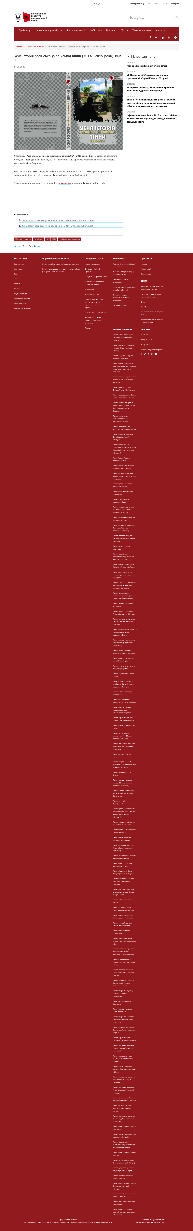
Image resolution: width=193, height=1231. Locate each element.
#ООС (54, 239)
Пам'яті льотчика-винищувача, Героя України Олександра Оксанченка (124, 793)
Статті (143, 302)
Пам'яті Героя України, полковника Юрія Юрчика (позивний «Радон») (122, 736)
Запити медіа (146, 274)
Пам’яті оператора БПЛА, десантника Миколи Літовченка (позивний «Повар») (125, 764)
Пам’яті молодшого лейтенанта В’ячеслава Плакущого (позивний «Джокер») (124, 528)
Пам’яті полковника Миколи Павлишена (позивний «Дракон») (123, 881)
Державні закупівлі (92, 294)
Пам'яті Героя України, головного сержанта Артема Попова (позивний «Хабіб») (123, 596)
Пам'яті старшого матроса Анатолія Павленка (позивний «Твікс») (124, 1069)
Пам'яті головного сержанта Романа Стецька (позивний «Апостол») (123, 1048)
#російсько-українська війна (69, 239)
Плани (16, 274)
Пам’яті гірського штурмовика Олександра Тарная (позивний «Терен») (124, 1030)
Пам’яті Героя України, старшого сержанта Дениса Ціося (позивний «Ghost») (125, 632)
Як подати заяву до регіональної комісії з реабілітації (121, 297)
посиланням (65, 183)
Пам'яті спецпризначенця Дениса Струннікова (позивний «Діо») (124, 941)
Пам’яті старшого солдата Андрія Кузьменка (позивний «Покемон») (124, 1212)
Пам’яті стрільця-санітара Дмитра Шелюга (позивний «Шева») (123, 1058)
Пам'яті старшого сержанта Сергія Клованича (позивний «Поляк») (123, 972)
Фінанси (88, 328)
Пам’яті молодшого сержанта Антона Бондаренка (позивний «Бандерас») (124, 476)
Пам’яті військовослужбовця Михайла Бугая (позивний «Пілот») (123, 348)
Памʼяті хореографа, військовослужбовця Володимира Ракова (120, 419)
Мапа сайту (153, 3)
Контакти (160, 30)
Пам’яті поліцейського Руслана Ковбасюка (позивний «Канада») (124, 1186)
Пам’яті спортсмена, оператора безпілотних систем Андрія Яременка (124, 379)
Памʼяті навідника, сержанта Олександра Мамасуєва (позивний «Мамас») (123, 983)
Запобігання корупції (22, 298)
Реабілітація (95, 30)
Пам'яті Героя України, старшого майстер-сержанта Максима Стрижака (123, 556)
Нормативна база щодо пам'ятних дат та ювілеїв (60, 264)
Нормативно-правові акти (49, 30)
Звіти (16, 279)
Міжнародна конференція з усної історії (153, 64)
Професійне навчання (22, 308)
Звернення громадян (92, 264)
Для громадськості (75, 30)
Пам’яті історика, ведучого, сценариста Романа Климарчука (123, 993)
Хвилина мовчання (141, 30)
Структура (18, 269)
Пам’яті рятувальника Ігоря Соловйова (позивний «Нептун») (123, 437)
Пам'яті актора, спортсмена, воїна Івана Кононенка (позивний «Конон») (123, 509)
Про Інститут (25, 30)
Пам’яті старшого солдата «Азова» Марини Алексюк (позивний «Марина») (122, 783)
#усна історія (38, 239)
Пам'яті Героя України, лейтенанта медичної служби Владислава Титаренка (124, 1144)
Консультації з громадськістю (96, 277)
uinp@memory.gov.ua (155, 350)
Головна (19, 46)
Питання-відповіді (120, 305)
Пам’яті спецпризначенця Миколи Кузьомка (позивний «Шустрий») (123, 575)
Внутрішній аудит (20, 294)
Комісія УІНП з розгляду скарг (96, 312)
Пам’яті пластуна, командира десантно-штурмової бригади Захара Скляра (124, 892)
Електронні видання (35, 46)
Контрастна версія (171, 3)
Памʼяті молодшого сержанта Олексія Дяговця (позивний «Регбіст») (124, 621)
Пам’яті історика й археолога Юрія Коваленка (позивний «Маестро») (123, 1019)
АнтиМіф (144, 307)
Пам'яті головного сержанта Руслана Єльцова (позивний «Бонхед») (123, 1090)
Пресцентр (111, 30)
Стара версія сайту (136, 3)
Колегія (17, 284)
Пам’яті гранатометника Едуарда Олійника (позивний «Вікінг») (124, 962)
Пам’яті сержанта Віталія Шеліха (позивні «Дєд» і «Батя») (122, 1108)
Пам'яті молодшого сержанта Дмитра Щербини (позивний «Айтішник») (124, 1119)
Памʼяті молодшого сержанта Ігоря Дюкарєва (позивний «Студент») (124, 746)
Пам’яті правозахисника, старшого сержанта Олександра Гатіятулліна (122, 710)
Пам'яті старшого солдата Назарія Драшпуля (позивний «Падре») (124, 538)
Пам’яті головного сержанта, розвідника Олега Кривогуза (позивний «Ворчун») (123, 684)
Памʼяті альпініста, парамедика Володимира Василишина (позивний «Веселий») (124, 585)
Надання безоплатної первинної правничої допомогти (93, 320)
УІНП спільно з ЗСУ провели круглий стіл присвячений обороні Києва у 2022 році (153, 75)
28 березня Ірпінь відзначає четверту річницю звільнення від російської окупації (153, 87)
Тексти (124, 30)
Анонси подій (146, 269)
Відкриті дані (90, 289)
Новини (144, 264)
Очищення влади (20, 303)
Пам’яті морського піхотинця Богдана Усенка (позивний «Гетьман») (123, 848)
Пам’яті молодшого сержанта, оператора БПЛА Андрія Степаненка (124, 1079)
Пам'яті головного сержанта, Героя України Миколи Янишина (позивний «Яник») (123, 951)
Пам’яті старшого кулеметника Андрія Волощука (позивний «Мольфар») (124, 642)
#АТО (48, 239)
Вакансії (17, 289)
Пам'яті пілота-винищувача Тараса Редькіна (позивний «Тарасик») (123, 337)
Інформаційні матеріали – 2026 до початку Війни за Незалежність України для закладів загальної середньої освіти (153, 117)
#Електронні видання (23, 239)
